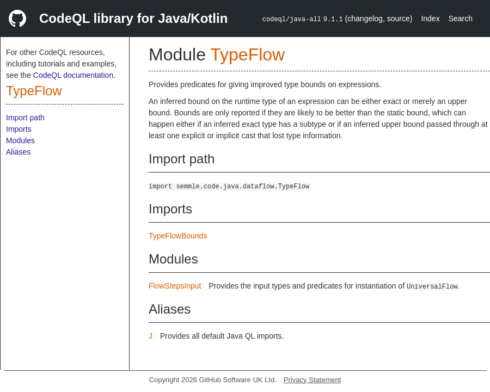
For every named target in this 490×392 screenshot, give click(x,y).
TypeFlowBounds (178, 235)
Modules (20, 140)
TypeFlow (34, 90)
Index (430, 18)
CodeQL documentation (73, 75)
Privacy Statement (312, 380)
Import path (25, 117)
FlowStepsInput (175, 285)
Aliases (18, 152)
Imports (19, 129)
